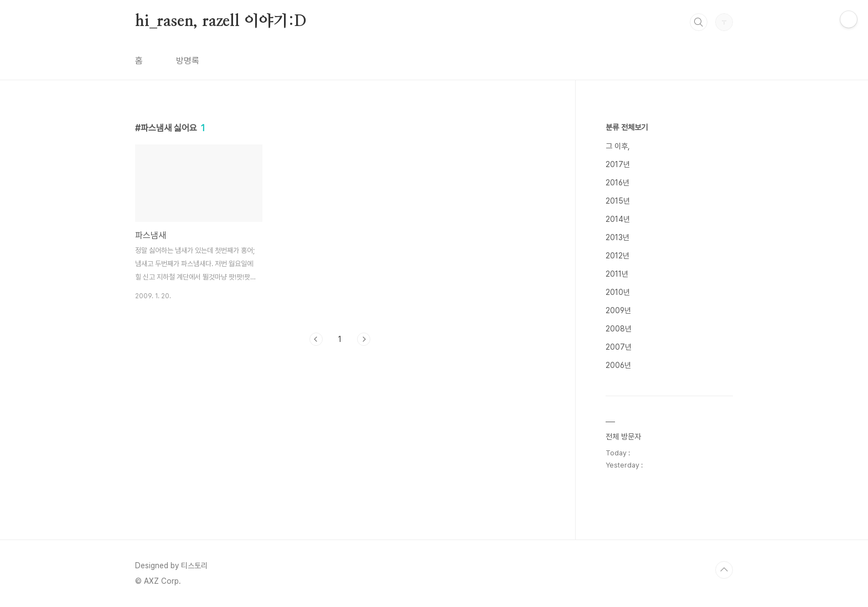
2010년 (618, 292)
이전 (316, 339)
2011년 (617, 273)
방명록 (187, 60)
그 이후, (618, 146)
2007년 (619, 347)
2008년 (619, 328)
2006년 (618, 365)
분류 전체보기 (627, 127)
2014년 (618, 219)
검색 (698, 22)
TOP (724, 570)
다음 (363, 339)
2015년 (618, 200)
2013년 (617, 237)
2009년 (618, 310)
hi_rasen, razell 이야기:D (221, 21)
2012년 (617, 255)
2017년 (618, 164)
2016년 (617, 182)
